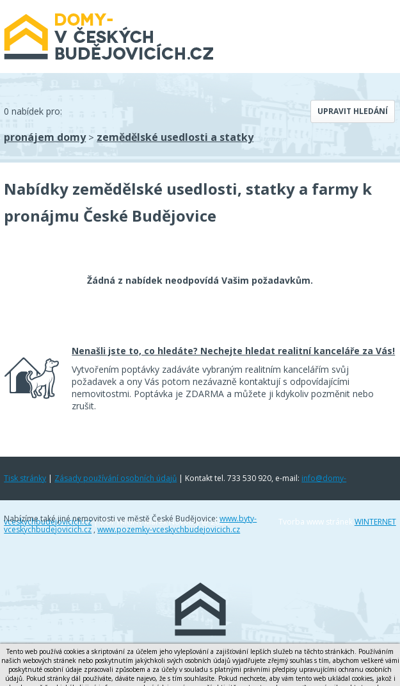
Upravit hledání (352, 111)
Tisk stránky (25, 478)
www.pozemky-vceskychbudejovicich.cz (168, 529)
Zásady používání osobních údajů (115, 478)
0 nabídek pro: (33, 111)
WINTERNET (375, 521)
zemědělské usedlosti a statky (175, 137)
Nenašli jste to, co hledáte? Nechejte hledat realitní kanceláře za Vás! (233, 351)
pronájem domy (45, 137)
